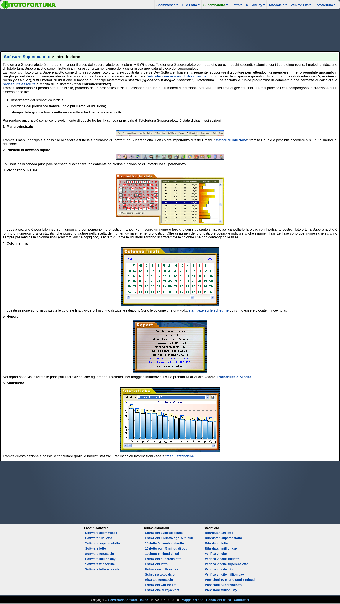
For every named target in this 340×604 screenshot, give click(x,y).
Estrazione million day (161, 569)
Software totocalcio (99, 553)
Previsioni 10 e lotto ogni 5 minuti (230, 579)
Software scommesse (101, 533)
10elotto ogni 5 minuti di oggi (166, 548)
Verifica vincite (216, 553)
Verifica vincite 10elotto (222, 559)
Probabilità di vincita (234, 377)
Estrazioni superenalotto (163, 559)
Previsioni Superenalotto (223, 585)
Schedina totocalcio (160, 574)
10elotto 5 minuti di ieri (162, 553)
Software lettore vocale (102, 569)
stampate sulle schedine (208, 310)
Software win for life (100, 564)
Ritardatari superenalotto (223, 538)
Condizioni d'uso (218, 600)
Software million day (100, 559)
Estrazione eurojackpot (162, 590)
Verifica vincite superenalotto (226, 564)
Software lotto (95, 548)
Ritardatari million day (221, 548)
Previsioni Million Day (221, 590)
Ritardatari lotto (216, 543)
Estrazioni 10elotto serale (164, 533)
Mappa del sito (192, 600)
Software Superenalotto (27, 56)
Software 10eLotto (98, 538)
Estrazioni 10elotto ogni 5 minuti (169, 538)
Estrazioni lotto (156, 564)
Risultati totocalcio (159, 579)
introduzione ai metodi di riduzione (177, 76)
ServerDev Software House (128, 600)
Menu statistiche (180, 456)
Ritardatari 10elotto (219, 533)
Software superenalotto (102, 543)
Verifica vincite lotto (219, 569)
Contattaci (241, 600)
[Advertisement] (170, 29)
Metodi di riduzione (231, 140)
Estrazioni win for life (161, 585)
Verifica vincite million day (224, 574)
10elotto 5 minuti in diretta (164, 543)
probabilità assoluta (19, 84)
